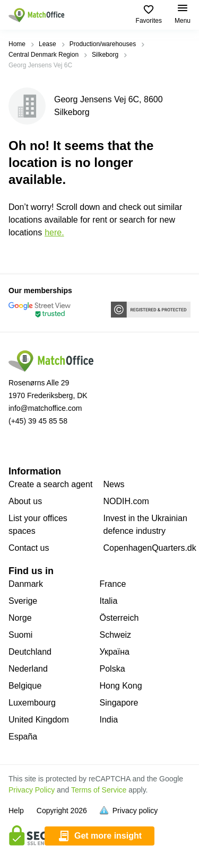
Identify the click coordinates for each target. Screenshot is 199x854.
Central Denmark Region (43, 54)
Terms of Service (98, 790)
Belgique (24, 685)
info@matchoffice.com (45, 408)
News (114, 484)
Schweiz (116, 634)
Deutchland (29, 651)
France (113, 583)
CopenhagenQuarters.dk (149, 547)
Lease (47, 44)
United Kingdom (38, 719)
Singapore (119, 702)
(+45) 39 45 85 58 (37, 421)
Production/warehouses (103, 44)
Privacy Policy (31, 790)
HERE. (54, 232)
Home (16, 44)
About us (25, 501)
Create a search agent (50, 484)
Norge (20, 617)
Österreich (119, 617)
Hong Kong (121, 685)
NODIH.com (126, 501)
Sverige (22, 600)
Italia (109, 600)
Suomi (20, 634)
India (109, 719)
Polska (112, 668)
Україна (114, 651)
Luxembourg (32, 702)
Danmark (25, 583)
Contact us (28, 547)
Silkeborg (105, 54)
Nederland (28, 668)
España (22, 736)
